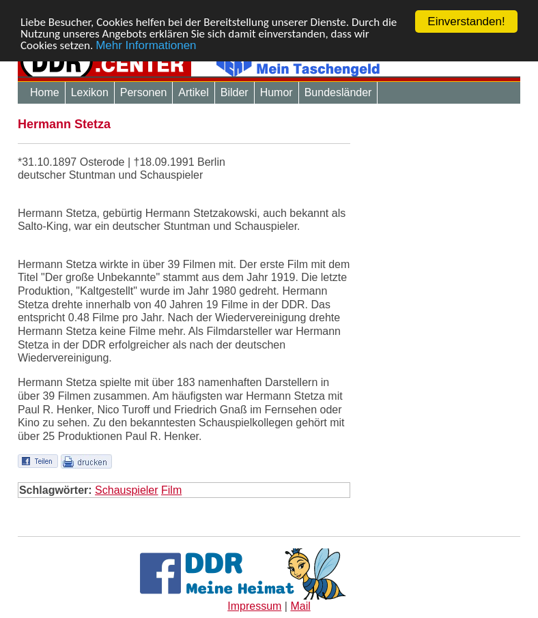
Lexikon (90, 92)
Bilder (235, 92)
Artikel (193, 92)
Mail (300, 606)
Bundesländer (338, 92)
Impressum (254, 606)
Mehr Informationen (146, 44)
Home (44, 92)
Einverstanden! (466, 21)
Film (171, 489)
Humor (276, 92)
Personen (143, 92)
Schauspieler (126, 489)
